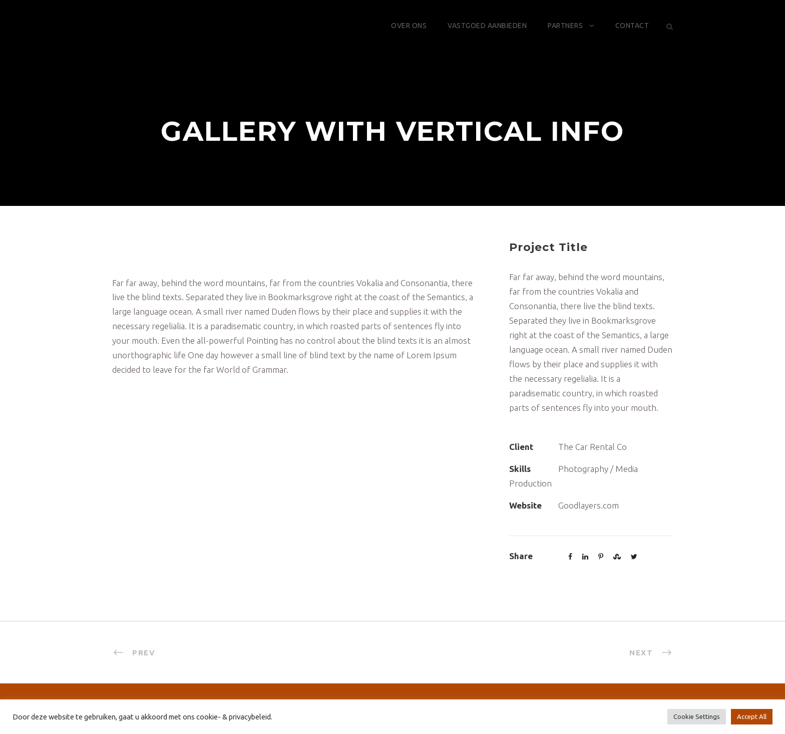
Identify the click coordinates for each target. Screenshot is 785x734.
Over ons (409, 26)
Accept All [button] (751, 716)
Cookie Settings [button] (696, 716)
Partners (565, 26)
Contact (632, 26)
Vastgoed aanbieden (487, 26)
